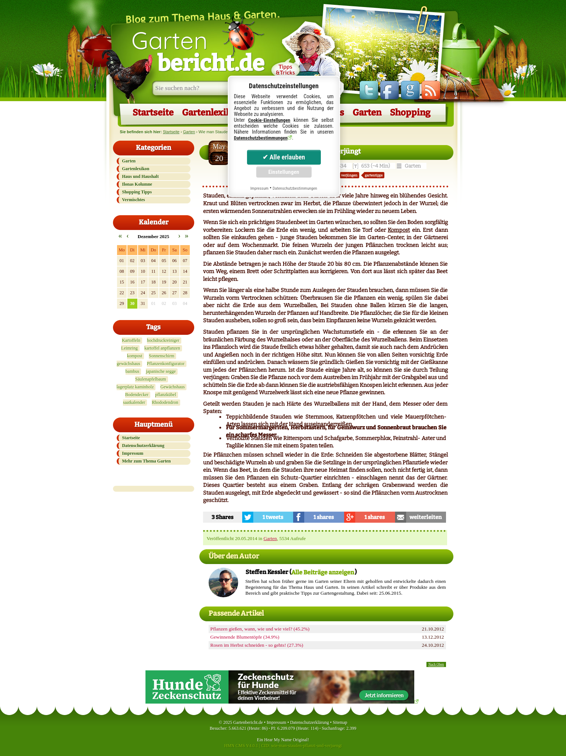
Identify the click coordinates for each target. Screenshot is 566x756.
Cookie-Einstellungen (269, 120)
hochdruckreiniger (163, 340)
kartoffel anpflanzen (162, 348)
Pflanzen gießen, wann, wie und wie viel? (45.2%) (260, 629)
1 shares (323, 517)
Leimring (129, 348)
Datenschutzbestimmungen (261, 138)
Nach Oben (436, 664)
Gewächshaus (172, 386)
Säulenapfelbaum (150, 379)
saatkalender (134, 402)
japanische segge (161, 371)
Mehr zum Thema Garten (146, 461)
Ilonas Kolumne (137, 184)
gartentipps (374, 175)
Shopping (410, 112)
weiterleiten (425, 517)
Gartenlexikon (211, 112)
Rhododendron (165, 402)
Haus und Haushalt (140, 176)
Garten (197, 51)
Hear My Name (278, 739)
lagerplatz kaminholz (135, 386)
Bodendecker (136, 394)
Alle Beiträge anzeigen (322, 572)
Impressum (133, 453)
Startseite (153, 112)
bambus (132, 371)
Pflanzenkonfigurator (166, 363)
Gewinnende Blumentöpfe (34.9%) (244, 637)
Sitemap (340, 722)
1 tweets (273, 517)
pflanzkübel (165, 394)
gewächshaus (128, 363)
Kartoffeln (131, 340)
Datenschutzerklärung (143, 445)
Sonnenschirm (161, 355)
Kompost (399, 230)
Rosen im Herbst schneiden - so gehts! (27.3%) (256, 645)
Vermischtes (133, 199)
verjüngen (349, 175)
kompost (134, 355)
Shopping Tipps (137, 192)
